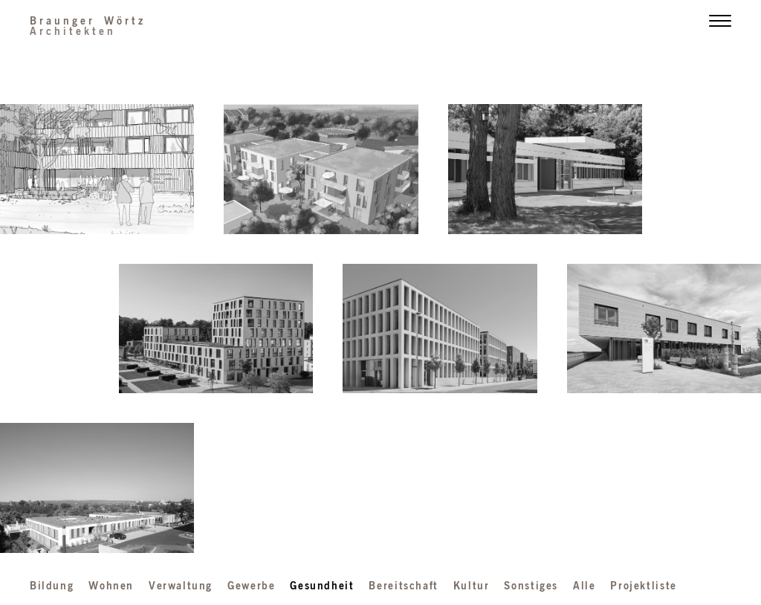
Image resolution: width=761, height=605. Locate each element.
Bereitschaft (403, 585)
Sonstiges (531, 585)
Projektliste (643, 585)
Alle (584, 585)
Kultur (471, 585)
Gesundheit (322, 585)
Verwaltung (181, 585)
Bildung (52, 585)
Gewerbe (251, 585)
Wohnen (111, 585)
